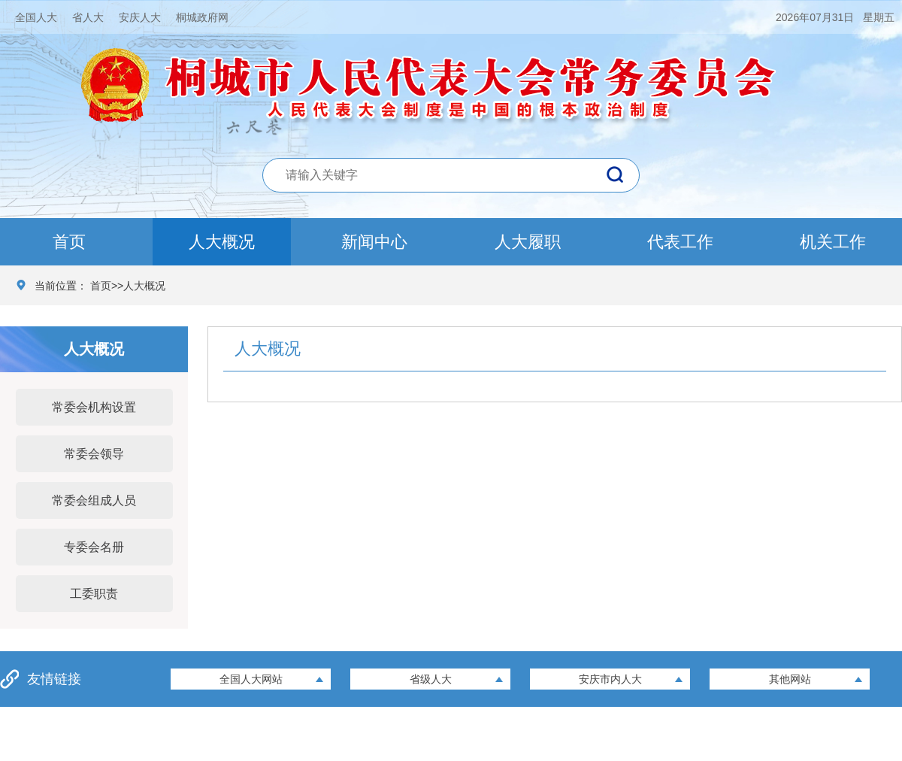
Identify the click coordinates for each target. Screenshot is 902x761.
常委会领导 (94, 453)
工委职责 (94, 593)
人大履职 (528, 241)
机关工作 (833, 241)
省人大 (88, 17)
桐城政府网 (202, 17)
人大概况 (222, 241)
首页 (69, 241)
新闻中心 (374, 241)
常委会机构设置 (94, 407)
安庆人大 (140, 17)
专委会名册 (94, 547)
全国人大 (36, 17)
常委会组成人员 (94, 500)
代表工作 (680, 241)
